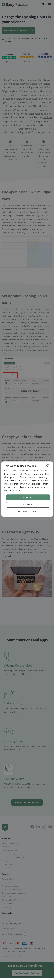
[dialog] (27, 489)
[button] (27, 511)
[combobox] (47, 465)
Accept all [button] (28, 497)
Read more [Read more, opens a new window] (18, 490)
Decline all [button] (28, 504)
